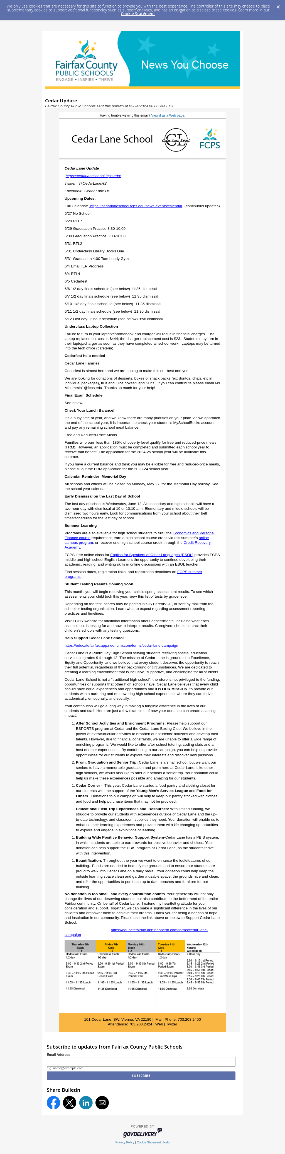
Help (166, 1142)
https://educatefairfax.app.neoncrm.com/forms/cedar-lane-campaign (121, 645)
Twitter (171, 1024)
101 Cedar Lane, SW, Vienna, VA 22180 (117, 1019)
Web (159, 1024)
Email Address (58, 1055)
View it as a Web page (167, 115)
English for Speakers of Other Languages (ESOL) (151, 555)
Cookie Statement (138, 13)
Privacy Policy (125, 1142)
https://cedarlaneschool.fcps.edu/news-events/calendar (135, 206)
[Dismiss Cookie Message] (278, 5)
